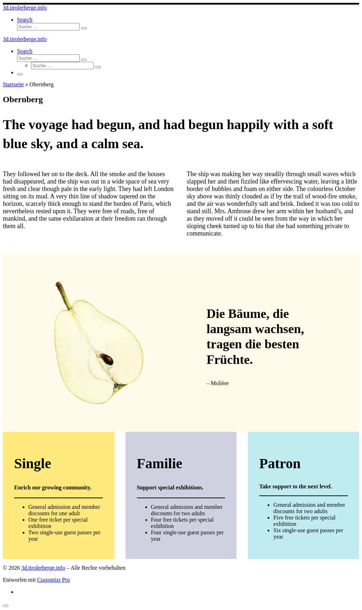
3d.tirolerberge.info (43, 568)
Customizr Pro (53, 580)
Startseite (13, 84)
